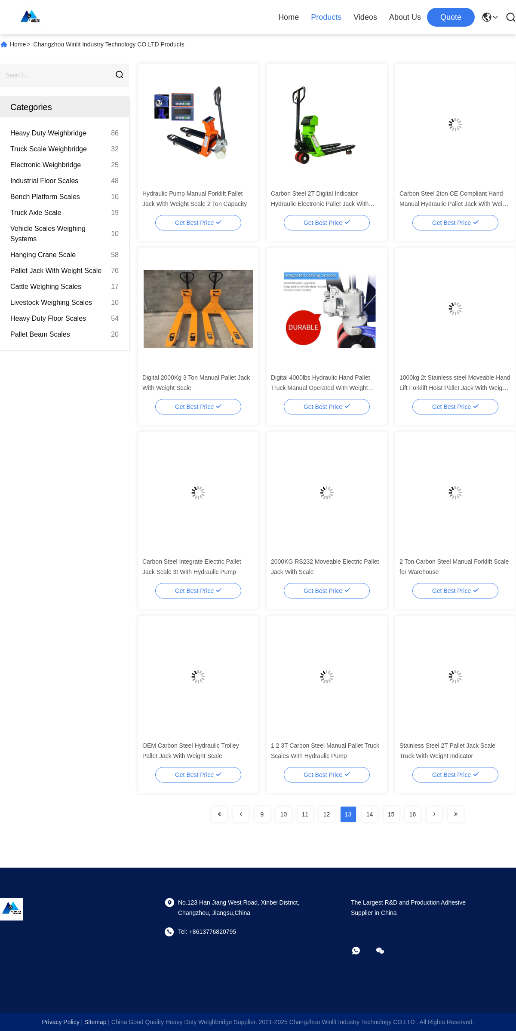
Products (326, 17)
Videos (365, 17)
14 (369, 814)
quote (450, 17)
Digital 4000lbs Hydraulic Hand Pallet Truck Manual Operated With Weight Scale (320, 388)
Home (288, 17)
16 (412, 814)
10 (283, 814)
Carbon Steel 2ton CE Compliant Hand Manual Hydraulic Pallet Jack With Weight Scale (455, 204)
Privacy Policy (61, 1022)
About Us (405, 17)
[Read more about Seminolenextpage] (219, 814)
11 (305, 814)
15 (391, 814)
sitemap (95, 1022)
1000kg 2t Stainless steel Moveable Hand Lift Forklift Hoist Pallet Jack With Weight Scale (454, 388)
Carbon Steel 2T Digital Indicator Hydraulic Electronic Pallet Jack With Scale (320, 204)
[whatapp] (362, 950)
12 (326, 814)
